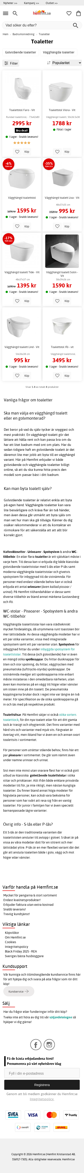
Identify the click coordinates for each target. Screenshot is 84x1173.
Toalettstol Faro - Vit (22, 110)
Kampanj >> (31, 3)
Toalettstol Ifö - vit (62, 347)
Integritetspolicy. (42, 1099)
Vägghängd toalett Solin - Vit (62, 274)
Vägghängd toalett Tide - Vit (21, 272)
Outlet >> (52, 3)
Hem (5, 34)
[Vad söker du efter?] (42, 25)
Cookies (10, 942)
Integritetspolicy (16, 947)
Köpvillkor (12, 933)
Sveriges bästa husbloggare (24, 956)
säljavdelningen (61, 1017)
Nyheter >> (10, 3)
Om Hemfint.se (15, 937)
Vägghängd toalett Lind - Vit (21, 347)
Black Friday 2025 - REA (21, 951)
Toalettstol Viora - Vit (62, 110)
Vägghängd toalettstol (22, 197)
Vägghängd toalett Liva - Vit (62, 197)
